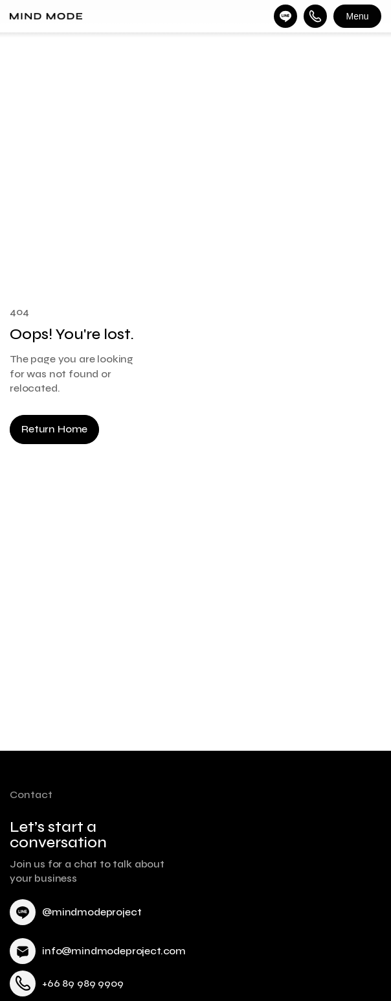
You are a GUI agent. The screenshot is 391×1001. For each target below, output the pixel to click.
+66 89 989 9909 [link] (83, 983)
